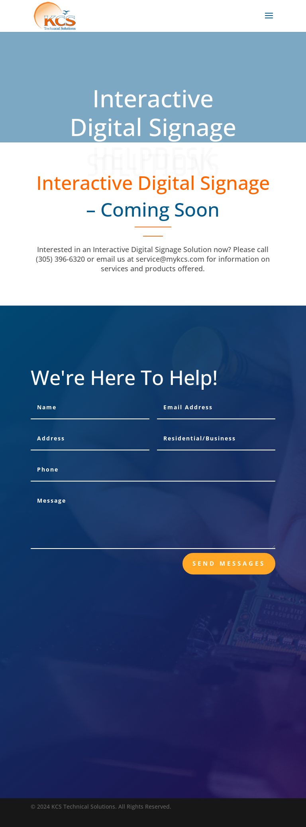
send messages (228, 563)
